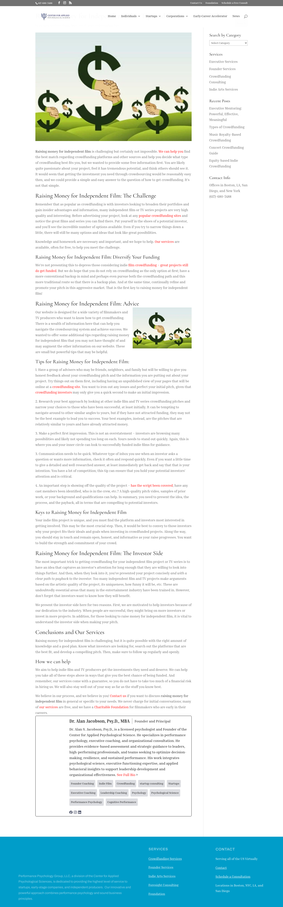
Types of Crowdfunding (226, 127)
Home (112, 17)
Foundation (212, 3)
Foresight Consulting (164, 885)
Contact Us (196, 3)
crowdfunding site (66, 387)
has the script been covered (152, 485)
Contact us (118, 696)
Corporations (175, 17)
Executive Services (223, 61)
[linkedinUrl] (79, 811)
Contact (221, 868)
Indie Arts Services (223, 89)
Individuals (129, 17)
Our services (164, 242)
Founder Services (222, 69)
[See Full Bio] (137, 775)
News (236, 17)
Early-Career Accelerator (210, 17)
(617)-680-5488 (220, 196)
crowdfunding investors (53, 392)
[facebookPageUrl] (71, 811)
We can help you (171, 151)
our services (48, 707)
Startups (151, 17)
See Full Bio (126, 774)
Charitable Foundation (111, 707)
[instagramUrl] (75, 811)
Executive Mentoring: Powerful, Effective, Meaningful (225, 114)
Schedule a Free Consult (234, 3)
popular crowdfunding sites (160, 216)
